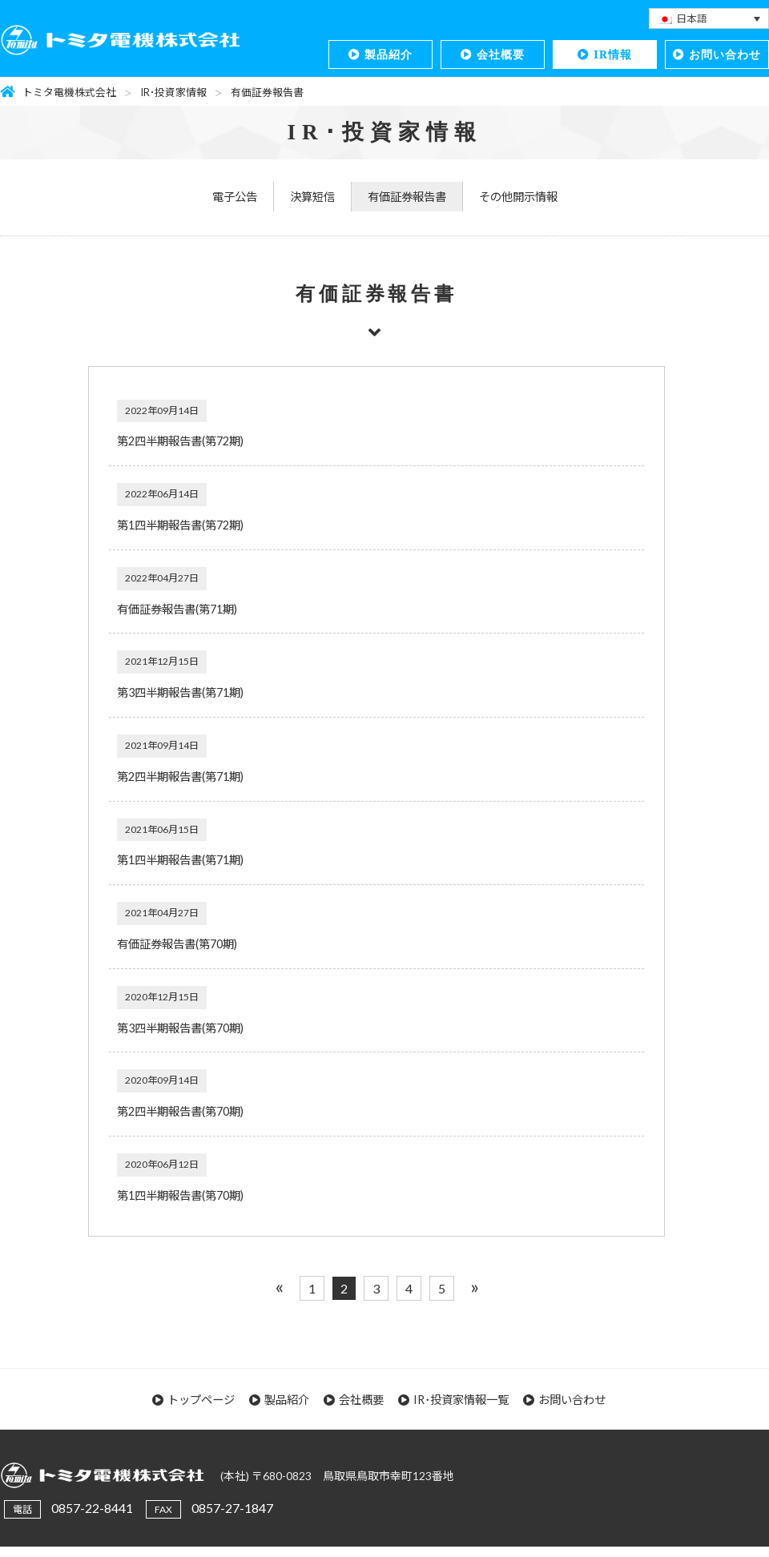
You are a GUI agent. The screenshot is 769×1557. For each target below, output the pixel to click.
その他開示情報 (518, 196)
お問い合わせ (725, 54)
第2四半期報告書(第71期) (180, 776)
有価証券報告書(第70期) (177, 944)
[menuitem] (709, 18)
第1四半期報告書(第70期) (180, 1195)
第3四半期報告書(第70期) (180, 1028)
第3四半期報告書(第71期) (180, 692)
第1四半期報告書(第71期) (180, 860)
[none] (709, 18)
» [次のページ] (474, 1286)
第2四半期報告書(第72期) (180, 441)
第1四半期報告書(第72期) (180, 525)
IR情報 (613, 54)
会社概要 (501, 54)
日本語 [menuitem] (691, 18)
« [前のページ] (279, 1286)
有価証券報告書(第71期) (177, 609)
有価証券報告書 (407, 196)
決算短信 (312, 196)
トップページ (201, 1399)
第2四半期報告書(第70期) (180, 1111)
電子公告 (234, 196)
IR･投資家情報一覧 (461, 1399)
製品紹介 (388, 54)
